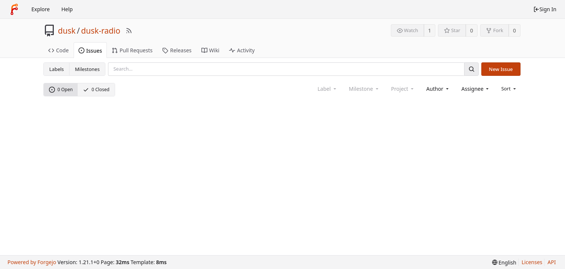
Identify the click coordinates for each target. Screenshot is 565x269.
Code (58, 50)
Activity (241, 50)
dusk (66, 30)
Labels (56, 69)
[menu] (509, 88)
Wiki (210, 50)
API (551, 262)
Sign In (544, 9)
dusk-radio (100, 30)
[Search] (471, 68)
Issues (90, 50)
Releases (176, 50)
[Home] (14, 9)
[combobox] (438, 88)
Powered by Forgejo (31, 262)
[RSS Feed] (129, 30)
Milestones (87, 69)
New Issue (501, 69)
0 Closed (96, 89)
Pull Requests (132, 50)
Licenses (532, 262)
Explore (40, 9)
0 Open (61, 89)
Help (67, 9)
